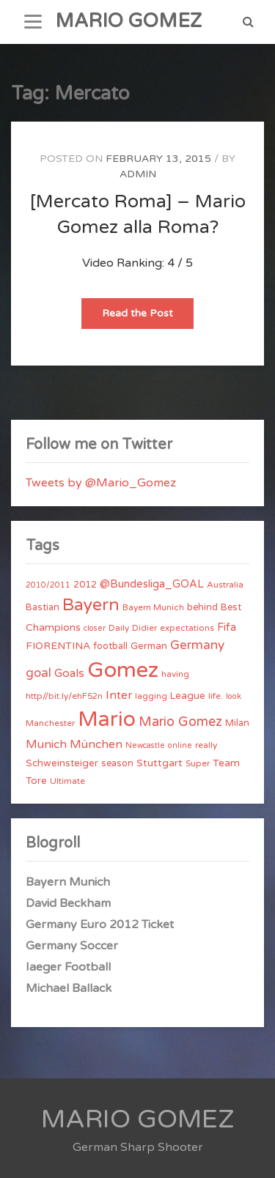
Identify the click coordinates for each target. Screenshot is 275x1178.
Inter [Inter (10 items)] (119, 695)
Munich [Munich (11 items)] (46, 744)
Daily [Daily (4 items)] (119, 628)
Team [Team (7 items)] (226, 763)
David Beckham (68, 903)
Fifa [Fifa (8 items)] (226, 627)
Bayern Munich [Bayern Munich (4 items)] (153, 607)
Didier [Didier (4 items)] (144, 628)
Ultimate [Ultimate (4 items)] (67, 781)
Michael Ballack (68, 988)
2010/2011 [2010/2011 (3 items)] (48, 585)
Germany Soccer (72, 945)
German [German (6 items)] (149, 646)
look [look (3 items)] (233, 696)
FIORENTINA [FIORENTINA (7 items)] (58, 646)
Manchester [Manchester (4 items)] (50, 723)
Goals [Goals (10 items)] (69, 673)
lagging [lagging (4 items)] (151, 696)
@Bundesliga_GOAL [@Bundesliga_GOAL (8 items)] (152, 584)
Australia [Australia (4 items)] (225, 584)
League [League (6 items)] (187, 696)
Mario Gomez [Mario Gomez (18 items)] (180, 722)
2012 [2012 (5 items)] (85, 584)
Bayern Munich (68, 882)
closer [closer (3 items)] (95, 628)
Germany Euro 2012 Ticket (100, 924)
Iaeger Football (68, 967)
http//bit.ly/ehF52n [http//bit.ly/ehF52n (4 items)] (64, 696)
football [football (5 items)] (110, 646)
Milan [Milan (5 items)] (237, 723)
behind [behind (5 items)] (202, 607)
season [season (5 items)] (117, 763)
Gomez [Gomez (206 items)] (122, 670)
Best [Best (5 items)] (231, 607)
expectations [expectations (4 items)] (187, 628)
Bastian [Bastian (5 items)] (42, 607)
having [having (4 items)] (175, 674)
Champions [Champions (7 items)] (53, 627)
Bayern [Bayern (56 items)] (91, 605)
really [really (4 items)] (206, 745)
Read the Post (148, 317)
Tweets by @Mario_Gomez (101, 482)
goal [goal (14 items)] (38, 673)
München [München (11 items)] (96, 744)
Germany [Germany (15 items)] (197, 645)
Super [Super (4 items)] (198, 763)
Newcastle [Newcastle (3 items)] (145, 745)
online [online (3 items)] (180, 745)
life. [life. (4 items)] (215, 696)
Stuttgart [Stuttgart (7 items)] (159, 763)
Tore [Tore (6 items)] (36, 781)
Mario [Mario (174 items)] (107, 719)
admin (138, 174)
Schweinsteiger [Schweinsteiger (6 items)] (62, 763)
